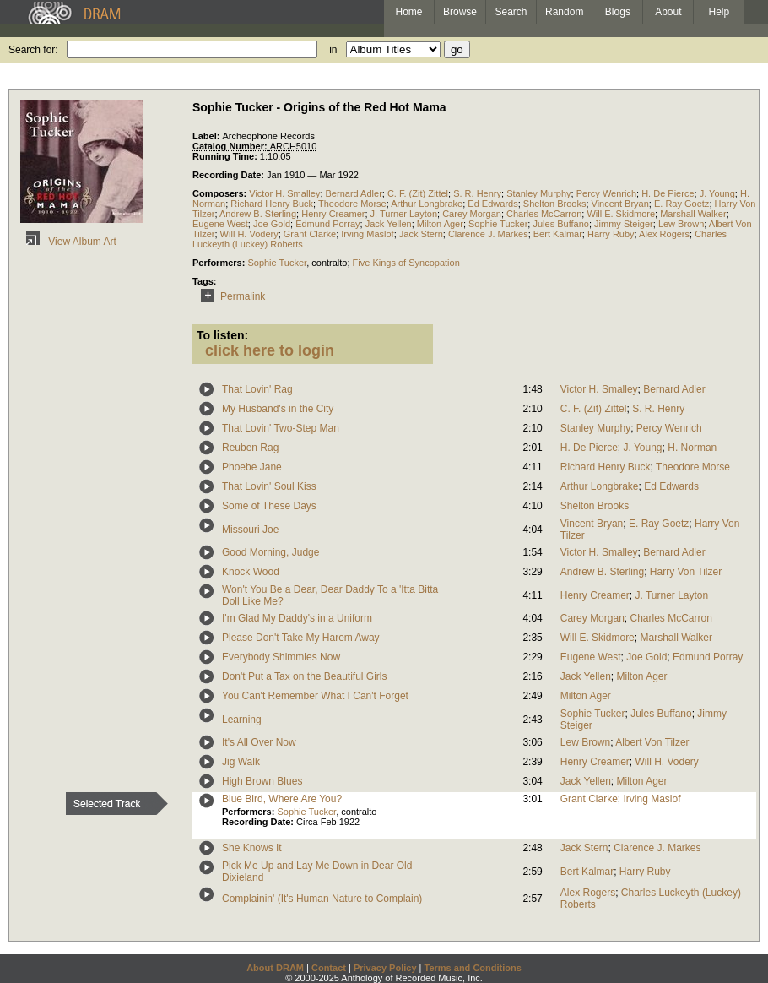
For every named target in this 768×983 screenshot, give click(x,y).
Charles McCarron (543, 214)
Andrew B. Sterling (257, 214)
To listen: (222, 335)
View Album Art (68, 241)
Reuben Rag (250, 447)
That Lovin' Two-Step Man (280, 428)
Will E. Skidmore (621, 214)
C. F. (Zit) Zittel (417, 193)
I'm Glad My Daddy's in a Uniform (297, 618)
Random (564, 12)
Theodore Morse (352, 203)
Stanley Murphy (538, 193)
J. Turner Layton (404, 214)
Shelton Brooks (555, 203)
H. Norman (692, 447)
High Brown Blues (262, 781)
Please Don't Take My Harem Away (301, 638)
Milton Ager (440, 224)
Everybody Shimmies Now (281, 657)
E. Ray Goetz (681, 203)
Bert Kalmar (557, 234)
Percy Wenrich (606, 193)
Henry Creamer (333, 214)
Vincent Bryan (620, 203)
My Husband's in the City (277, 409)
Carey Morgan (471, 214)
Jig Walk (241, 762)
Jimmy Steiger (623, 224)
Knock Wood (250, 572)
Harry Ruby (611, 234)
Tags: (204, 281)
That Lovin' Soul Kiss (269, 486)
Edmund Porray (327, 224)
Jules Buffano (560, 224)
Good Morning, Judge (270, 552)
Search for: (33, 50)
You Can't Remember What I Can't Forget (315, 696)
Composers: (220, 193)
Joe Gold (271, 224)
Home (408, 12)
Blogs (617, 12)
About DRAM (275, 968)
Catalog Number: (231, 146)
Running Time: (226, 156)
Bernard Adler (354, 193)
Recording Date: (229, 175)
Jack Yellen (388, 224)
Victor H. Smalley (284, 193)
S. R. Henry (477, 193)
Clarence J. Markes (488, 234)
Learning (242, 719)
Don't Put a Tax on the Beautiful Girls (304, 676)
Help (719, 12)
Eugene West (220, 224)
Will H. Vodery (249, 234)
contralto (329, 263)
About (668, 12)
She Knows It (252, 848)
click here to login (269, 350)
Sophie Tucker (497, 224)
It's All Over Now (259, 742)
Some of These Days (269, 506)
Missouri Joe (250, 529)
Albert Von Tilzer (652, 742)
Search (511, 12)
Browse (460, 12)
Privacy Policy (385, 968)
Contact (328, 968)
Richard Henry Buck (271, 203)
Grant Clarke (310, 234)
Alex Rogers (664, 234)
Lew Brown (681, 224)
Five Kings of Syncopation (406, 263)
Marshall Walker (693, 214)
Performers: (219, 263)
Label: (207, 136)
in (333, 50)
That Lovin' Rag (257, 389)
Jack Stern (421, 234)
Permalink (230, 296)
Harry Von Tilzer (686, 572)
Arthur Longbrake (426, 203)
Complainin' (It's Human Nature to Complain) (322, 898)
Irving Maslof (367, 234)
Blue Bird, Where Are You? (282, 799)
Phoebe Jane (252, 467)
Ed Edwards (492, 203)
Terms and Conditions (473, 968)
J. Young (717, 193)
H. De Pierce (667, 193)
